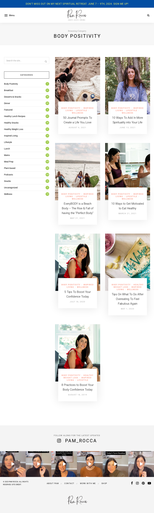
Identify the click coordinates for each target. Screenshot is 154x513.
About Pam (53, 483)
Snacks (7, 181)
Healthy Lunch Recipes (14, 116)
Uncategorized (11, 187)
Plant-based (9, 168)
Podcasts (8, 174)
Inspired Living (11, 136)
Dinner (7, 103)
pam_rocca (81, 440)
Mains (7, 155)
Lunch (7, 148)
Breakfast (8, 90)
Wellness (77, 113)
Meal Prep (8, 161)
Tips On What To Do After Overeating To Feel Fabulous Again (127, 299)
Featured (8, 110)
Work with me (88, 483)
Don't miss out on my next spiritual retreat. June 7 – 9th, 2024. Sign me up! (77, 3)
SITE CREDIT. (17, 485)
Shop (104, 483)
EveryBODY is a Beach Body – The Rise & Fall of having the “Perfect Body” (77, 208)
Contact (69, 483)
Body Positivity (71, 108)
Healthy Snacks (11, 123)
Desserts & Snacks (12, 97)
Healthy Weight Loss (13, 129)
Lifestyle (81, 110)
